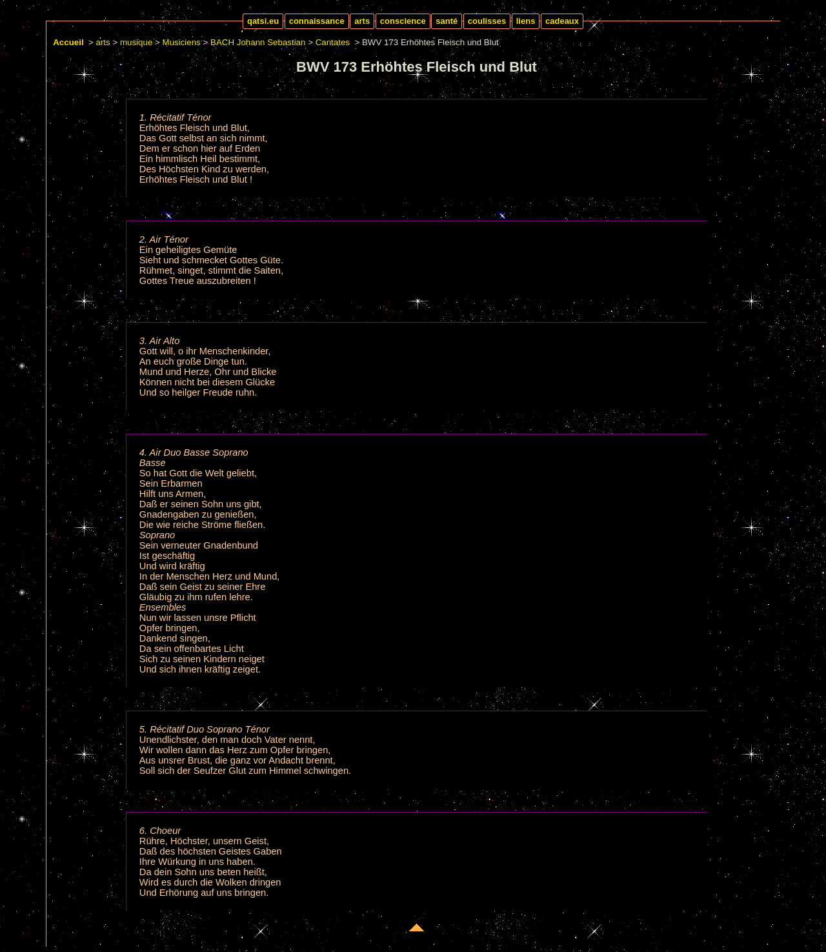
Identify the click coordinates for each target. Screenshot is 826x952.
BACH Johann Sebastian (257, 42)
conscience (403, 21)
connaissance (317, 21)
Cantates (333, 42)
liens (526, 21)
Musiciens (182, 42)
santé (447, 21)
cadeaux (562, 21)
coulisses (487, 21)
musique (136, 42)
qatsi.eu (263, 21)
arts (362, 21)
